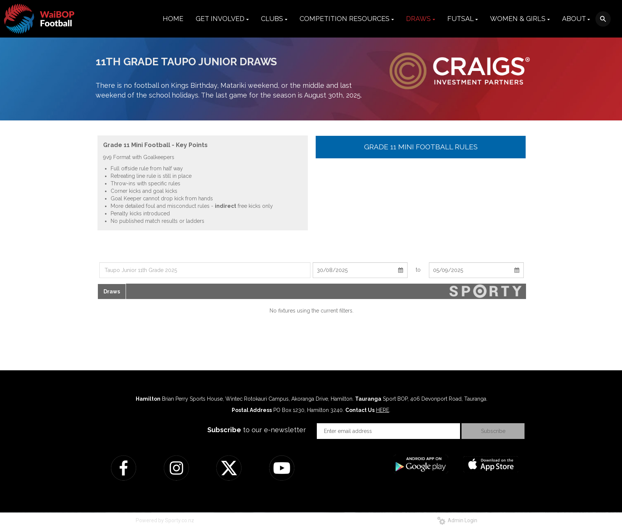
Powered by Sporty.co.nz (165, 520)
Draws (111, 292)
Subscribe (493, 431)
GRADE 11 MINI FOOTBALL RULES (421, 147)
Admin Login (457, 520)
